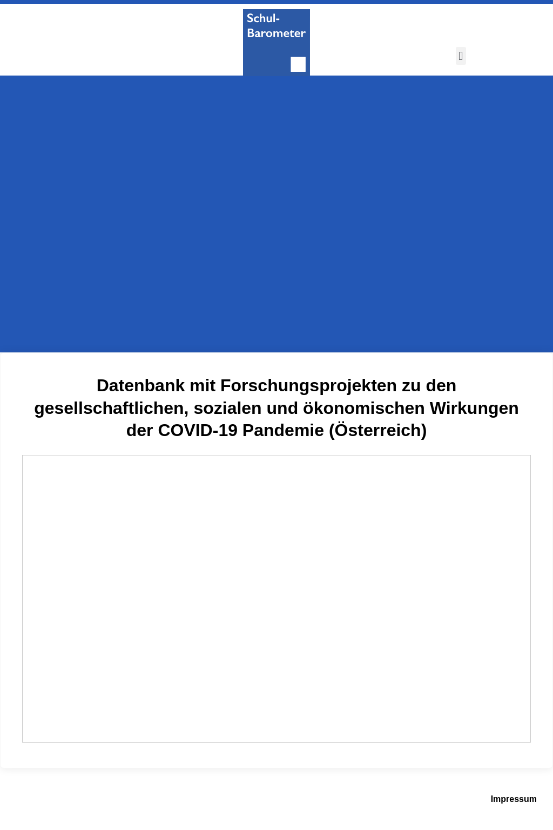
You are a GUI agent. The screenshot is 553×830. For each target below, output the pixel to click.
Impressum (514, 799)
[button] (461, 56)
